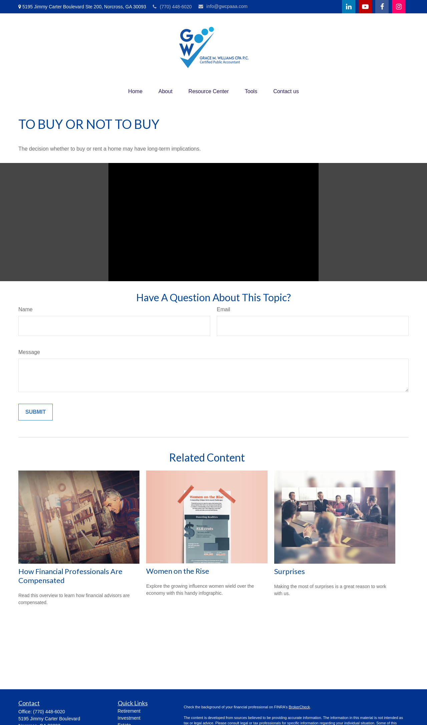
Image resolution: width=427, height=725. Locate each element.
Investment (129, 718)
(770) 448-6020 (172, 6)
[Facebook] (382, 6)
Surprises (289, 571)
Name (25, 309)
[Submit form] (35, 412)
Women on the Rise (177, 570)
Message (29, 352)
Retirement (129, 711)
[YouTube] (365, 6)
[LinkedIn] (348, 6)
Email (223, 309)
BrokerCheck (299, 707)
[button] (135, 91)
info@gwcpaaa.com (223, 6)
